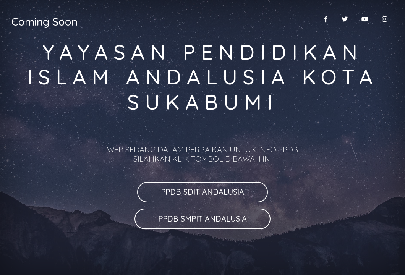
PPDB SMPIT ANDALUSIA (202, 218)
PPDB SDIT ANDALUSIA (202, 192)
